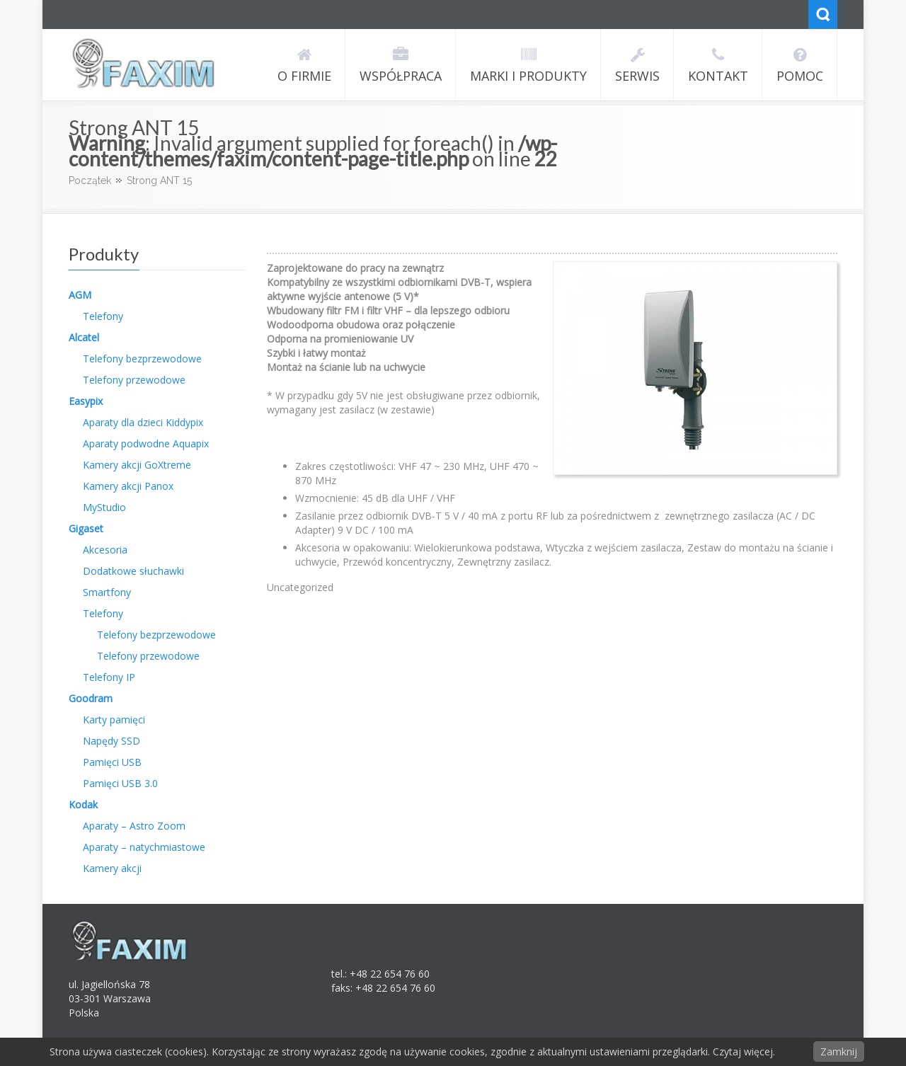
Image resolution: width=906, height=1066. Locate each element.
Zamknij (838, 1051)
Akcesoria (105, 549)
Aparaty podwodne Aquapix (146, 443)
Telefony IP (109, 677)
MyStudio (104, 507)
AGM (80, 295)
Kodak (83, 804)
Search (822, 14)
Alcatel (84, 337)
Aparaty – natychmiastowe (144, 847)
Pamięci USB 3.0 (120, 783)
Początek (90, 180)
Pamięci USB (112, 762)
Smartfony (107, 592)
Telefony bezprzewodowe (142, 358)
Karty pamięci (114, 719)
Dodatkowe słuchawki (133, 571)
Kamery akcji (112, 868)
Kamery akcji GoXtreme (137, 464)
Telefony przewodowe (134, 379)
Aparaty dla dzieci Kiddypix (143, 422)
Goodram (91, 698)
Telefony (103, 316)
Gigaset (86, 528)
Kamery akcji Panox (128, 486)
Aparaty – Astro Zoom (134, 825)
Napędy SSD (111, 740)
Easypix (86, 401)
